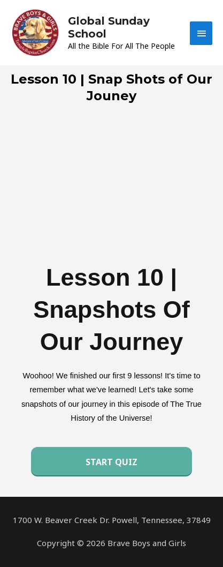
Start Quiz (111, 462)
